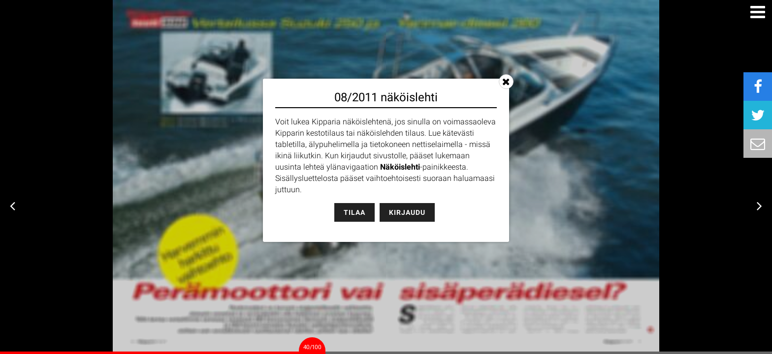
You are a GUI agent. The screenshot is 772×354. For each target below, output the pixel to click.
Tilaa (354, 212)
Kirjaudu (407, 212)
